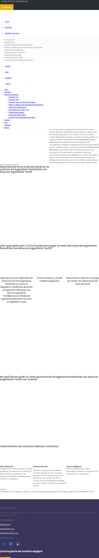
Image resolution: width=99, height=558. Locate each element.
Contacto (8, 78)
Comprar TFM (9, 42)
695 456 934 (5, 525)
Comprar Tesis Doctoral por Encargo (18, 45)
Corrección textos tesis (13, 57)
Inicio (7, 22)
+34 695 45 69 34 (8, 1)
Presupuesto (7, 7)
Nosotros (8, 27)
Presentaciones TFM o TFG (14, 52)
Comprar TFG (9, 39)
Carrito (7, 84)
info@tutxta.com (22, 1)
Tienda (7, 66)
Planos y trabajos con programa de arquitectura (23, 47)
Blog (6, 72)
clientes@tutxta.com (9, 533)
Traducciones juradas (12, 55)
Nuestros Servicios (12, 33)
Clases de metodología (13, 50)
